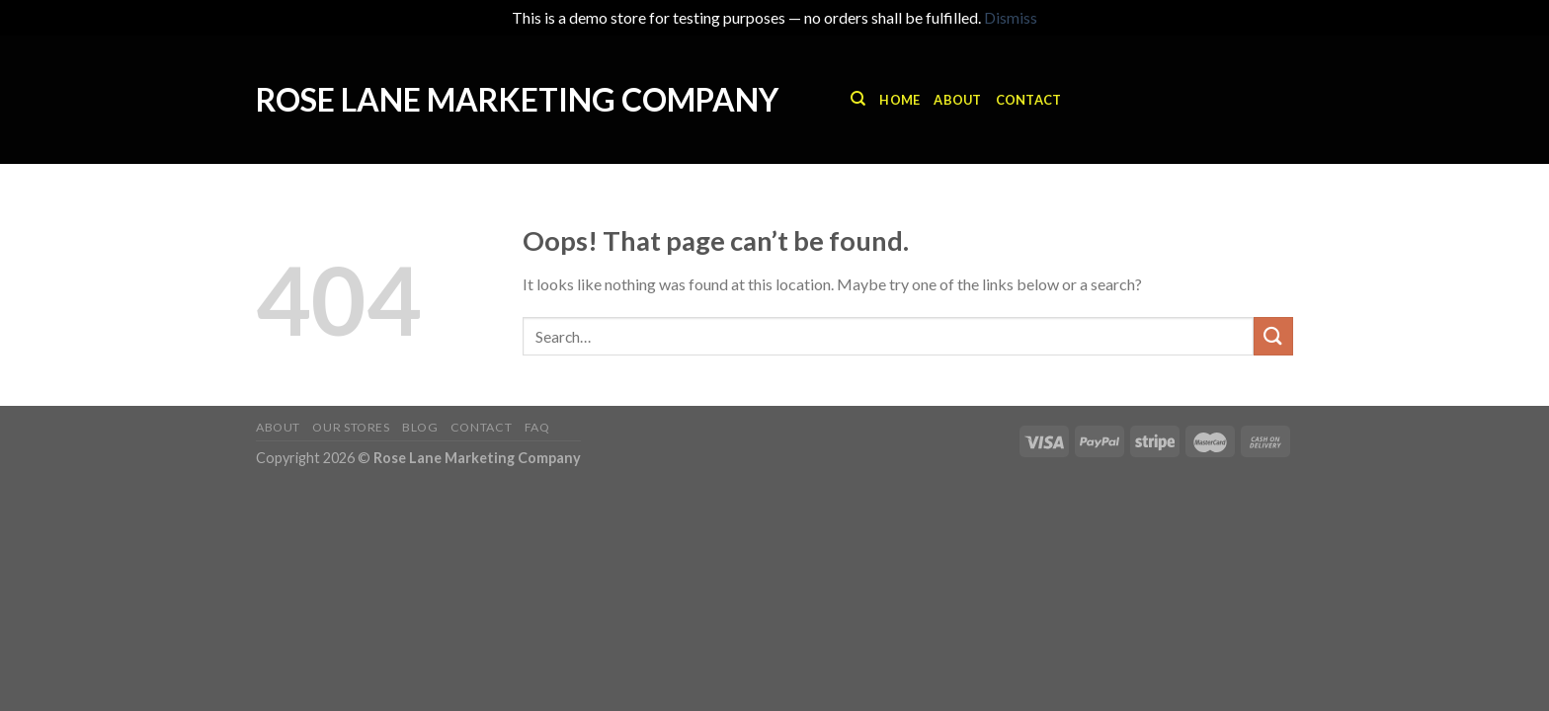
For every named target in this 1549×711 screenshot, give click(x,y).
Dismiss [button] (1010, 17)
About (957, 100)
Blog (420, 427)
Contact (1029, 100)
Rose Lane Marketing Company (517, 100)
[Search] (858, 99)
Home (899, 100)
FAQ (537, 427)
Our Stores (350, 427)
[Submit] (1273, 336)
